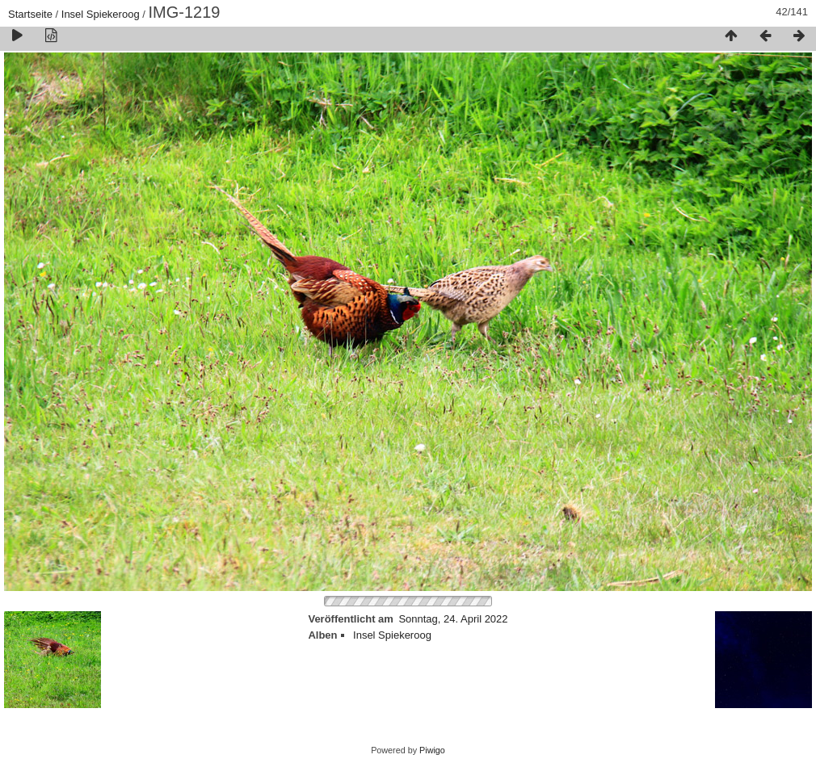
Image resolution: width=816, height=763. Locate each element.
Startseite (30, 14)
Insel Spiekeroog (100, 14)
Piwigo (432, 750)
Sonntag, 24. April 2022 (452, 619)
